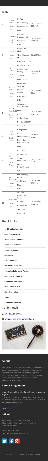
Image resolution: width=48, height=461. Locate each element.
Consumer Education (12, 234)
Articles (7, 297)
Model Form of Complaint (14, 239)
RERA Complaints (10, 260)
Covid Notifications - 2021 (14, 229)
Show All (6, 409)
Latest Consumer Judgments (14, 281)
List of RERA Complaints (13, 266)
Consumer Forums (11, 250)
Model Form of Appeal (12, 245)
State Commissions (11, 292)
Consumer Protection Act (13, 276)
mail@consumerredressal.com (19, 319)
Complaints (8, 255)
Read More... (8, 405)
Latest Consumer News (12, 302)
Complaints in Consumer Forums (16, 271)
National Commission (12, 287)
